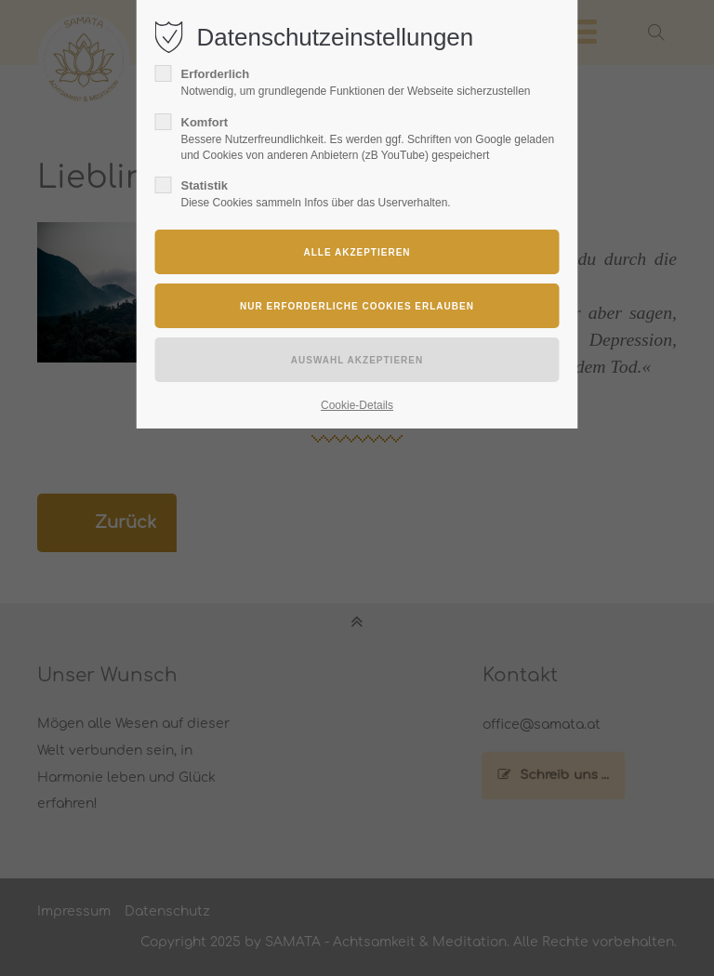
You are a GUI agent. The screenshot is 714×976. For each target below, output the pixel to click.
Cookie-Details (357, 405)
